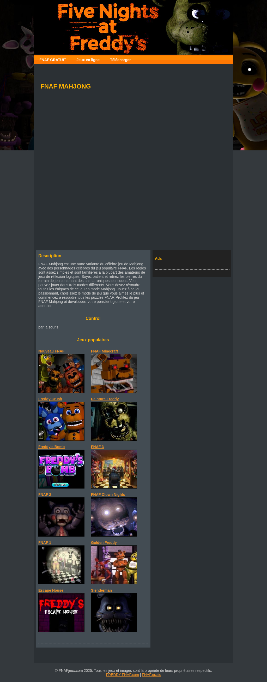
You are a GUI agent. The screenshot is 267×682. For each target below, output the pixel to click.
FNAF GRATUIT (52, 60)
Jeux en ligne (88, 60)
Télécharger (120, 60)
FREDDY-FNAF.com (122, 675)
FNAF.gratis (151, 675)
